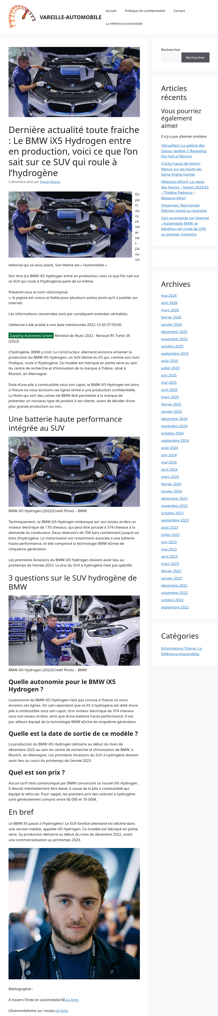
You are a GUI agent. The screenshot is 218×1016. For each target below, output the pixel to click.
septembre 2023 (175, 520)
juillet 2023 (170, 534)
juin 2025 (169, 375)
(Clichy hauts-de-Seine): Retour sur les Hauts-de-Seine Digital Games (181, 169)
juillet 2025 (170, 367)
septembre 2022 (175, 607)
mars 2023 (170, 563)
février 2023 (171, 570)
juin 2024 (169, 454)
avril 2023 (169, 556)
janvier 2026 (171, 324)
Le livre (72, 999)
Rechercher (170, 49)
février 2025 (171, 404)
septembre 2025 (175, 353)
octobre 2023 (172, 512)
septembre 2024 (175, 440)
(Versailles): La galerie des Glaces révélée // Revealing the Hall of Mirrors (184, 151)
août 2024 (169, 447)
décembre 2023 (174, 498)
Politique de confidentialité (145, 11)
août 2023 (169, 527)
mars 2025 (170, 396)
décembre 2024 (174, 418)
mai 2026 (169, 295)
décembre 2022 (174, 585)
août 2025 (169, 360)
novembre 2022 (174, 592)
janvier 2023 (171, 578)
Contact (179, 11)
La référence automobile (124, 23)
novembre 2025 (174, 338)
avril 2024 (169, 469)
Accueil (111, 11)
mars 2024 (170, 476)
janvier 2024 (171, 491)
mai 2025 (169, 382)
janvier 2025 (171, 411)
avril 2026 (169, 302)
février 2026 (171, 317)
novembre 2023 (174, 505)
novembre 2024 (174, 425)
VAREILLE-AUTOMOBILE (71, 17)
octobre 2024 (172, 433)
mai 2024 (169, 462)
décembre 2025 (174, 331)
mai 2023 (169, 549)
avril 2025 (169, 389)
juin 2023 (169, 541)
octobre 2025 (172, 346)
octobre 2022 (172, 599)
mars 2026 (170, 309)
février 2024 (171, 483)
